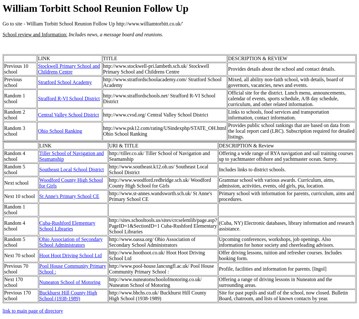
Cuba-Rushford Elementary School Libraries (67, 225)
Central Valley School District (68, 114)
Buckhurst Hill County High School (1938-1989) (68, 295)
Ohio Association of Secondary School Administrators (71, 242)
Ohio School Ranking (60, 131)
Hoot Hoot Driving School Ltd (70, 255)
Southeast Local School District (71, 169)
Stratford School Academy (65, 82)
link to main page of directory (33, 311)
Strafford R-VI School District (69, 98)
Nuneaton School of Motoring (69, 282)
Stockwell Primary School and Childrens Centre (69, 68)
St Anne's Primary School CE (69, 196)
